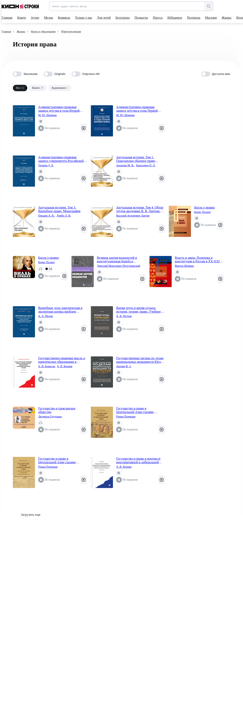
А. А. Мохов (45, 316)
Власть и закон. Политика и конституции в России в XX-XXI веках (197, 259)
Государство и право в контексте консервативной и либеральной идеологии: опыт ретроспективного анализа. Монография (140, 460)
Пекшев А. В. (46, 216)
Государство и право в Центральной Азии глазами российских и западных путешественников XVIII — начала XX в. (140, 410)
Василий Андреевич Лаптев (132, 215)
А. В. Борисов (46, 366)
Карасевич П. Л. (145, 165)
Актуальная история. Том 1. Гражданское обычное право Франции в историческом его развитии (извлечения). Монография (136, 159)
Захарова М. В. (125, 166)
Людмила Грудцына (50, 416)
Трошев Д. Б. (46, 165)
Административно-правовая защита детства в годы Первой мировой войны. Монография (137, 109)
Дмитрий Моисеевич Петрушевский (118, 265)
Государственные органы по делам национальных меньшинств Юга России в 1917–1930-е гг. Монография (139, 360)
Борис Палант (202, 212)
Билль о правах (204, 207)
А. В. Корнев (64, 366)
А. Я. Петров (124, 316)
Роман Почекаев (125, 416)
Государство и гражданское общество (56, 410)
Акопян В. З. (123, 366)
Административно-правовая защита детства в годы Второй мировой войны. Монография (59, 109)
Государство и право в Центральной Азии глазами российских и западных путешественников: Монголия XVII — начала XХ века (62, 460)
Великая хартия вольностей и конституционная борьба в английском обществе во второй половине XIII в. (118, 259)
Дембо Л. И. (63, 215)
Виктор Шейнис (184, 265)
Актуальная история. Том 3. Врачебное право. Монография (59, 209)
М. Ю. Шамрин (47, 115)
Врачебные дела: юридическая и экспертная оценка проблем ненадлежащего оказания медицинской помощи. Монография (60, 309)
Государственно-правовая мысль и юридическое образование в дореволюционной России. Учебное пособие (61, 360)
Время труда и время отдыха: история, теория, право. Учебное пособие (138, 309)
